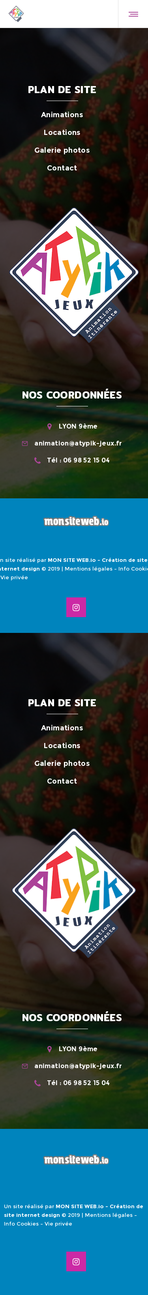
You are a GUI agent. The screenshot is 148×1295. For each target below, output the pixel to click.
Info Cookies (21, 1223)
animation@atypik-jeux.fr (78, 443)
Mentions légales (88, 568)
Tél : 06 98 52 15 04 (78, 460)
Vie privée (14, 577)
